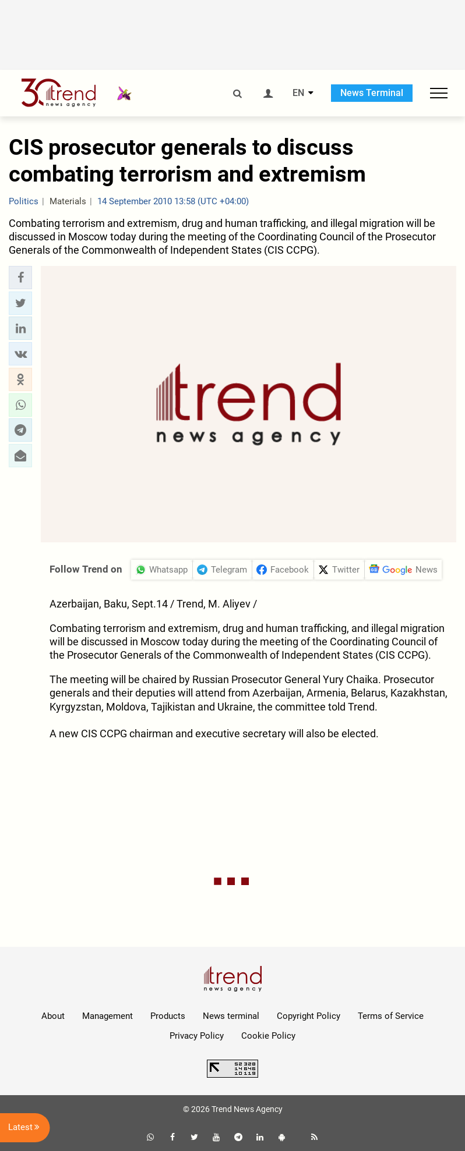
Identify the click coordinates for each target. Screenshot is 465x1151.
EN (298, 93)
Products (167, 1016)
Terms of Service (391, 1016)
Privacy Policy (197, 1036)
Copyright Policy (308, 1016)
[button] (20, 277)
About (53, 1016)
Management (107, 1016)
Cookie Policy (268, 1036)
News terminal (231, 1016)
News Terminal (371, 92)
